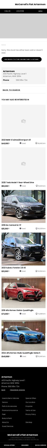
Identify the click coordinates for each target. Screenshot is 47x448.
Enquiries (29, 406)
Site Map (29, 422)
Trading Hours (17, 390)
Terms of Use (30, 410)
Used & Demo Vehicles (10, 398)
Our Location (30, 402)
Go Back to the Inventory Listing (22, 59)
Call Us (5, 11)
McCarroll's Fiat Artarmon (30, 4)
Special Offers (31, 398)
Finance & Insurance (10, 410)
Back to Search (11, 90)
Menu (42, 11)
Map (3, 390)
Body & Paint (7, 418)
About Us (5, 422)
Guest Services (7, 426)
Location (18, 11)
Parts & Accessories (9, 406)
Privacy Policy (31, 414)
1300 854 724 (21, 80)
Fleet (3, 414)
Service (5, 402)
